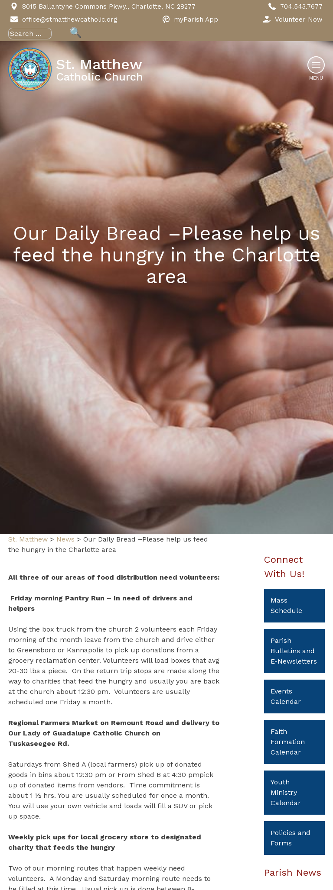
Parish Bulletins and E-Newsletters (294, 650)
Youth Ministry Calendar (286, 792)
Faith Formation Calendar (288, 741)
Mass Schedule (286, 605)
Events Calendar (286, 696)
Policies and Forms (290, 838)
